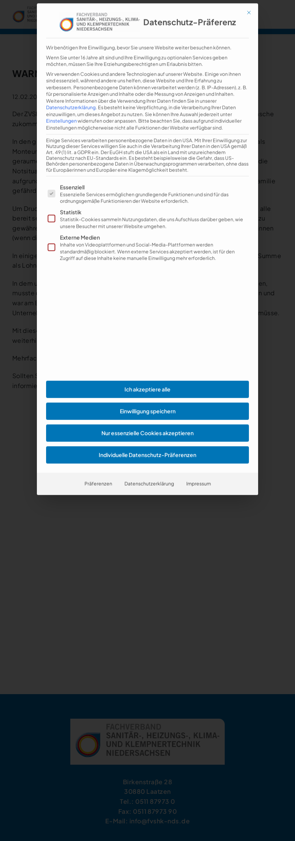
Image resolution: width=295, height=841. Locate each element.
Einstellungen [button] (61, 101)
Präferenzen (98, 464)
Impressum (198, 464)
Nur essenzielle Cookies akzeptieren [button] (147, 413)
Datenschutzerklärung (71, 88)
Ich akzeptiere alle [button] (147, 369)
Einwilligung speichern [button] (148, 391)
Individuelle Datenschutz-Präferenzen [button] (147, 435)
